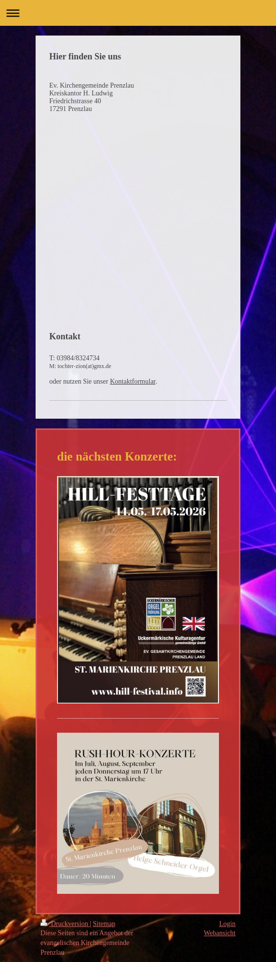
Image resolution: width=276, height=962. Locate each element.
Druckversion (65, 923)
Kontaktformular (132, 381)
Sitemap (104, 923)
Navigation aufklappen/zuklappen (138, 12)
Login (227, 923)
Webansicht (220, 933)
